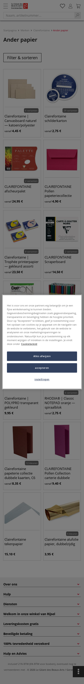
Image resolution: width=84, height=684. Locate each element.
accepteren (42, 367)
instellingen (42, 379)
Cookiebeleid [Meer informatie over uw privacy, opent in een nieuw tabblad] (29, 344)
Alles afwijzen (42, 356)
